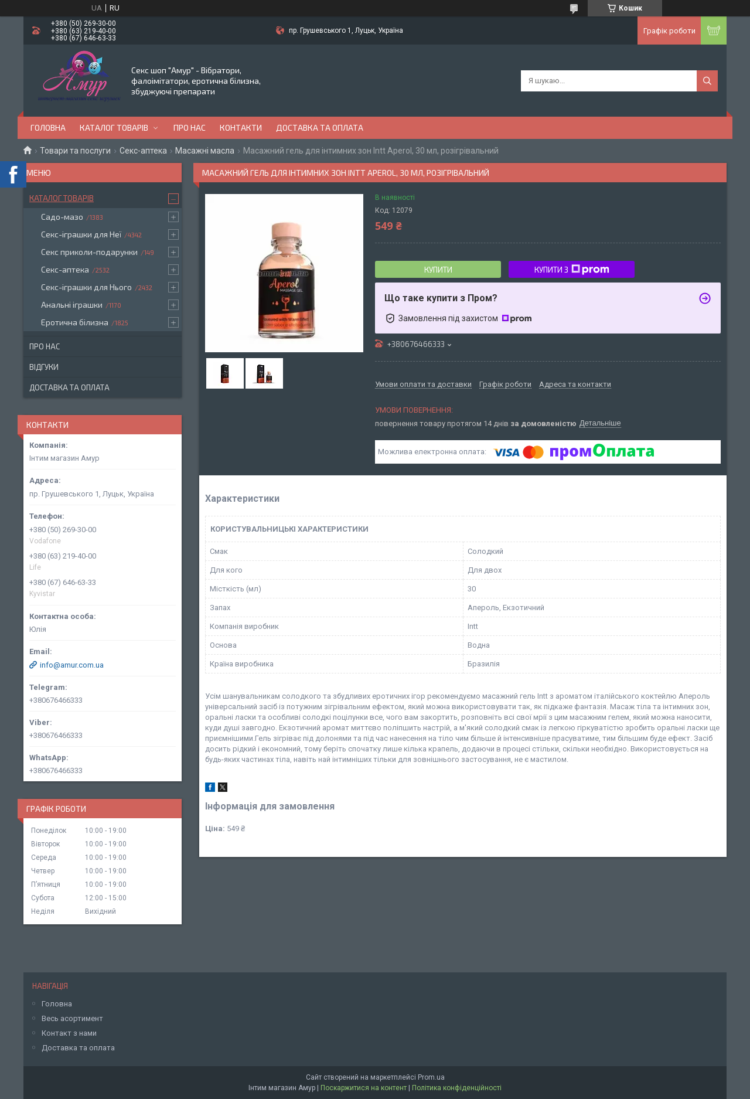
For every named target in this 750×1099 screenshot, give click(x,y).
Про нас (189, 127)
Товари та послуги (75, 150)
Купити (438, 269)
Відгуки (44, 367)
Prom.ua (431, 1077)
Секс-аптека (143, 150)
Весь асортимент (72, 1018)
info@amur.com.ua (72, 665)
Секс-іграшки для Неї (81, 234)
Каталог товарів (114, 127)
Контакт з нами (69, 1033)
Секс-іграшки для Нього (86, 287)
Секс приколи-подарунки (89, 252)
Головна (48, 127)
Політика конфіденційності (457, 1088)
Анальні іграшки (72, 304)
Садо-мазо (62, 217)
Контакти (241, 127)
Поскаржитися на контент (364, 1088)
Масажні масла (204, 150)
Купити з (571, 269)
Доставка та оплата (319, 127)
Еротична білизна (74, 322)
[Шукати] (707, 80)
